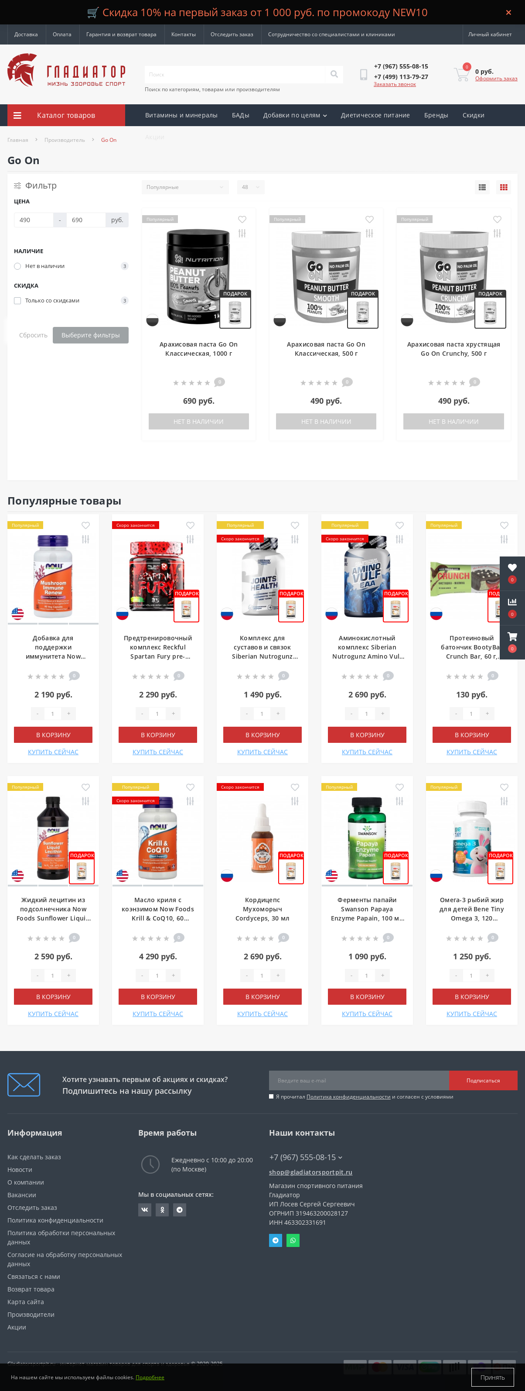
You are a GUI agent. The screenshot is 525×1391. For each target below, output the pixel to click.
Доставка (26, 34)
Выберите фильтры (90, 335)
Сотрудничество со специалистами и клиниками (331, 34)
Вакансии (21, 1195)
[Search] (334, 74)
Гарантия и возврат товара (121, 34)
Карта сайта (25, 1302)
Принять (493, 1377)
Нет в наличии (199, 421)
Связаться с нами (33, 1276)
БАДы (240, 115)
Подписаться (483, 1080)
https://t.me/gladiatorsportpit (180, 1210)
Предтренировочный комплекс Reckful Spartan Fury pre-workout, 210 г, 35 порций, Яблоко (158, 656)
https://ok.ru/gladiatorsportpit (162, 1210)
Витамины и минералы (181, 115)
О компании (25, 1182)
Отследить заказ (232, 34)
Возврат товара (31, 1289)
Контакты (183, 34)
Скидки (474, 115)
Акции (155, 137)
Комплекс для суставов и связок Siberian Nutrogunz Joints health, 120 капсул (262, 656)
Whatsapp (293, 1240)
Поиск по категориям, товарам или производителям (212, 89)
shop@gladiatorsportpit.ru (311, 1172)
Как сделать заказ (34, 1157)
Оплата (62, 34)
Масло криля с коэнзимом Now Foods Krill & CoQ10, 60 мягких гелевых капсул (158, 918)
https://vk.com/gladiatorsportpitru (144, 1210)
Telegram (276, 1240)
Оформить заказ (496, 78)
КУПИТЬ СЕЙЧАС (53, 752)
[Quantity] (52, 713)
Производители (31, 1314)
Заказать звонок (395, 84)
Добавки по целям (295, 115)
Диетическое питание (375, 115)
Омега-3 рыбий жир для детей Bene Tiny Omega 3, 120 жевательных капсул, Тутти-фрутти (471, 918)
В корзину (53, 735)
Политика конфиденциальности (349, 1096)
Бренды (436, 115)
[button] (512, 642)
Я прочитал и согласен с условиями (364, 1096)
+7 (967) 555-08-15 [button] (305, 1157)
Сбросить (33, 335)
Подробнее (150, 1377)
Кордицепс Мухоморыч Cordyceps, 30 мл (262, 909)
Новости (19, 1169)
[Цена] (34, 220)
